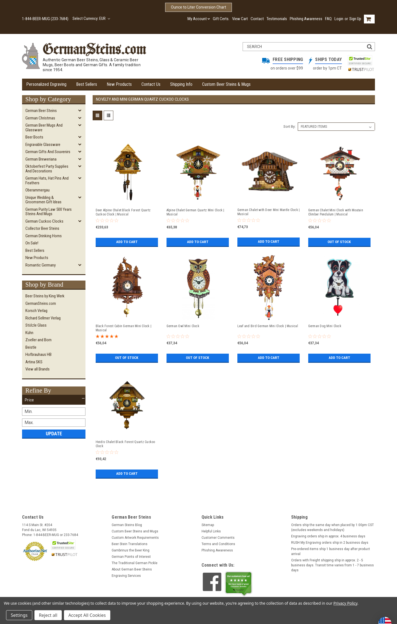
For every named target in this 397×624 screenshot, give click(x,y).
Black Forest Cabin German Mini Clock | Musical (124, 328)
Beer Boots (34, 137)
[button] (53, 400)
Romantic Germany (40, 265)
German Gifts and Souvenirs (47, 151)
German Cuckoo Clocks (44, 221)
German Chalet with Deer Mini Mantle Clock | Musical (268, 212)
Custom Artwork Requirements (135, 538)
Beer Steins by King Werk (45, 296)
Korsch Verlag (36, 310)
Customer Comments (218, 538)
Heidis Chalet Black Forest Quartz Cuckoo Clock (125, 444)
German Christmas (40, 118)
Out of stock (339, 242)
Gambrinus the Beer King (130, 550)
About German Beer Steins (132, 569)
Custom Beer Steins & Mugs (226, 84)
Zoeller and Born (38, 339)
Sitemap (208, 525)
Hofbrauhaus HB (38, 354)
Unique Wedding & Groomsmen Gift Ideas (43, 200)
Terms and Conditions (218, 544)
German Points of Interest (131, 557)
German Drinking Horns (43, 235)
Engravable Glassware (42, 144)
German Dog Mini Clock (324, 326)
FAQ (328, 18)
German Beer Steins (41, 110)
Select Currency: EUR (91, 18)
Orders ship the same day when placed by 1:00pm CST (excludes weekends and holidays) (332, 527)
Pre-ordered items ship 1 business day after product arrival (330, 551)
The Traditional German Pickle (134, 563)
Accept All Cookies (87, 615)
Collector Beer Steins (42, 228)
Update (54, 433)
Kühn (29, 332)
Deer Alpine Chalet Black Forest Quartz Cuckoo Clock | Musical (123, 212)
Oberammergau (37, 190)
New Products (119, 84)
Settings (19, 615)
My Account (198, 18)
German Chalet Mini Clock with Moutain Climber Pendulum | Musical (335, 212)
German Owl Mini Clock (183, 326)
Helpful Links (211, 531)
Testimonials (277, 18)
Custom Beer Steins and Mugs (135, 531)
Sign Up (355, 18)
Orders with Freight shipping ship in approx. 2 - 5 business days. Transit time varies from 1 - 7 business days (332, 565)
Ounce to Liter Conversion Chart (198, 7)
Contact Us (150, 84)
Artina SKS (33, 361)
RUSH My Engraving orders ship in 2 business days (329, 543)
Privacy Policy (345, 603)
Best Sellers (86, 84)
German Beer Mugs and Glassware (44, 127)
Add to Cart (127, 242)
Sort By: (289, 126)
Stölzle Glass (36, 325)
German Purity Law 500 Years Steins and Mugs (48, 212)
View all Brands (37, 369)
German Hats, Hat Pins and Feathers (47, 180)
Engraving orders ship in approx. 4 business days (328, 536)
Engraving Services (126, 576)
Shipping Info (181, 84)
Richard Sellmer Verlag (43, 318)
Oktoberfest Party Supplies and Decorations (46, 169)
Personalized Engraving (46, 84)
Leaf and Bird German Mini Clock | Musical (267, 326)
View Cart (240, 18)
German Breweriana (41, 159)
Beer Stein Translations (129, 544)
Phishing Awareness (306, 18)
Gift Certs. (221, 18)
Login (338, 18)
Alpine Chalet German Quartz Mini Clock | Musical (195, 212)
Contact (257, 18)
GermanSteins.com (40, 303)
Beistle (30, 347)
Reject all (48, 615)
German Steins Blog (127, 525)
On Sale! (31, 243)
